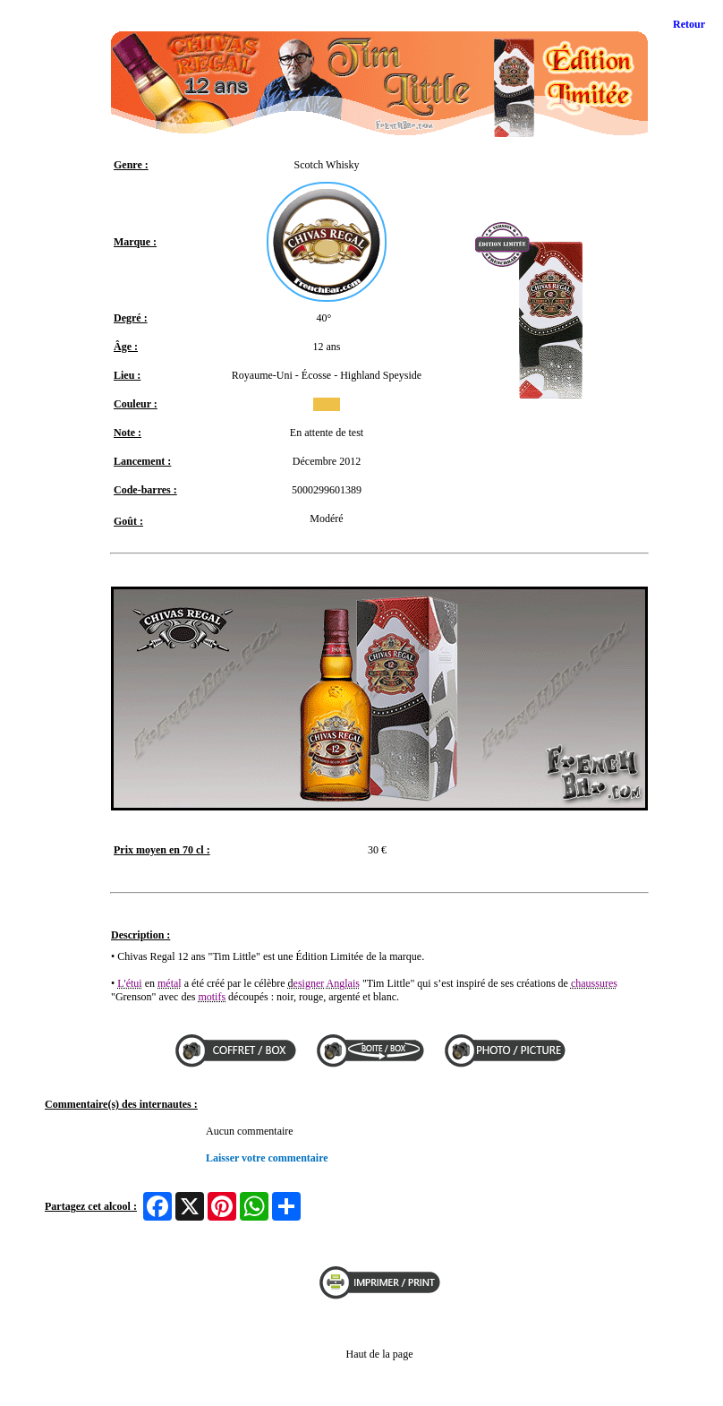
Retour (689, 24)
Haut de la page (379, 1354)
